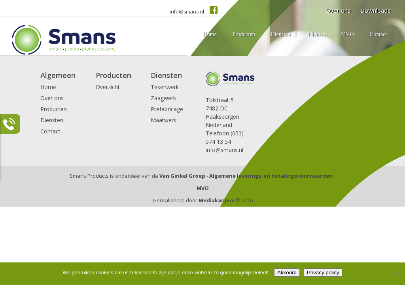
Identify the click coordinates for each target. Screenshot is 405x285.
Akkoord (287, 273)
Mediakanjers (217, 200)
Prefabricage (167, 109)
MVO (203, 188)
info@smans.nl (187, 11)
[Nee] (395, 274)
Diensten (51, 120)
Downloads (375, 10)
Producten (53, 109)
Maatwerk (163, 120)
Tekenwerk (165, 87)
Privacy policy (323, 273)
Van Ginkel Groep (182, 175)
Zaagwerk (163, 98)
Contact (50, 131)
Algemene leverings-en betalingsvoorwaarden (271, 175)
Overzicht (108, 87)
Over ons (338, 10)
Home (48, 87)
